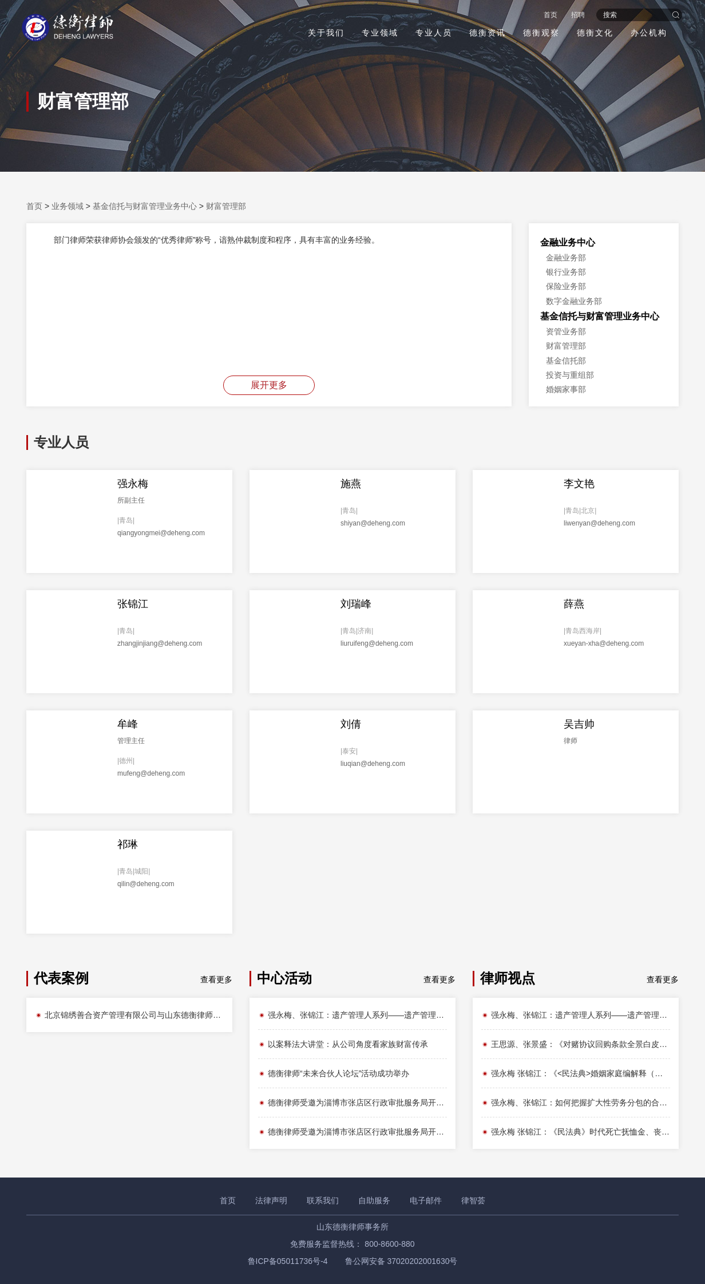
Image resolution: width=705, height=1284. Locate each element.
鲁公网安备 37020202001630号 (401, 1261)
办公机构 (647, 32)
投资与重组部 (570, 375)
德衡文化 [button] (594, 32)
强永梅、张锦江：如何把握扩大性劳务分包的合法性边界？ (575, 1102)
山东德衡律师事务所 (352, 1226)
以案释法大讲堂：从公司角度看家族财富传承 (343, 1044)
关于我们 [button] (325, 32)
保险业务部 (566, 286)
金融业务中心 (567, 242)
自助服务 (374, 1200)
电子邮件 (426, 1200)
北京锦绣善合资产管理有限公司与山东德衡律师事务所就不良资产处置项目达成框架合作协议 (129, 1015)
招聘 (577, 15)
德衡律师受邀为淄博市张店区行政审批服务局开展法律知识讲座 (352, 1102)
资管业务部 (566, 331)
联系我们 (323, 1200)
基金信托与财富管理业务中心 (145, 206)
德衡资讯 (486, 32)
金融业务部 (566, 257)
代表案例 (61, 978)
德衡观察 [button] (540, 32)
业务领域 (68, 206)
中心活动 (284, 978)
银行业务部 (566, 271)
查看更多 (216, 979)
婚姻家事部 (566, 389)
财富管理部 (226, 206)
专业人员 (432, 32)
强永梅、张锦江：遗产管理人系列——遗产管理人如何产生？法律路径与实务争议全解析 (575, 1015)
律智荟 (473, 1200)
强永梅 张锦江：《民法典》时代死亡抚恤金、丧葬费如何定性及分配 (575, 1131)
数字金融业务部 (574, 301)
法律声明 (271, 1200)
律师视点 (507, 978)
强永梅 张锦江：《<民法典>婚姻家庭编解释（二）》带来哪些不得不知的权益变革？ (575, 1073)
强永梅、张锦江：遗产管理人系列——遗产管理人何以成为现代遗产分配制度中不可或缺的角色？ (352, 1015)
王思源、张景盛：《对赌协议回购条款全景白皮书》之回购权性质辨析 (575, 1044)
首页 (549, 15)
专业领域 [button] (379, 32)
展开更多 (269, 385)
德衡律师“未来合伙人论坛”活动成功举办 (333, 1073)
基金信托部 (566, 360)
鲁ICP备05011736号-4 (288, 1261)
